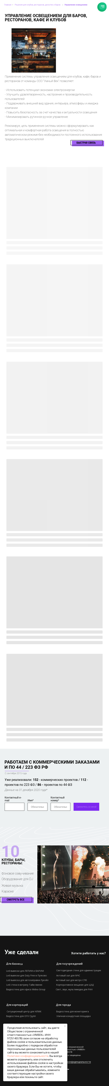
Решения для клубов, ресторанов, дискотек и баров (37, 5)
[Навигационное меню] (103, 6)
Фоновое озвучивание (18, 873)
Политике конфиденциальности (27, 1056)
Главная (7, 5)
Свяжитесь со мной (86, 806)
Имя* (31, 800)
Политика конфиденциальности (73, 1061)
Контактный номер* (58, 799)
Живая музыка (12, 885)
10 (10, 851)
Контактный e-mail (13, 799)
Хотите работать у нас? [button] (88, 953)
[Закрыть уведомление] (65, 1026)
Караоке (8, 891)
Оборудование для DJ (17, 879)
